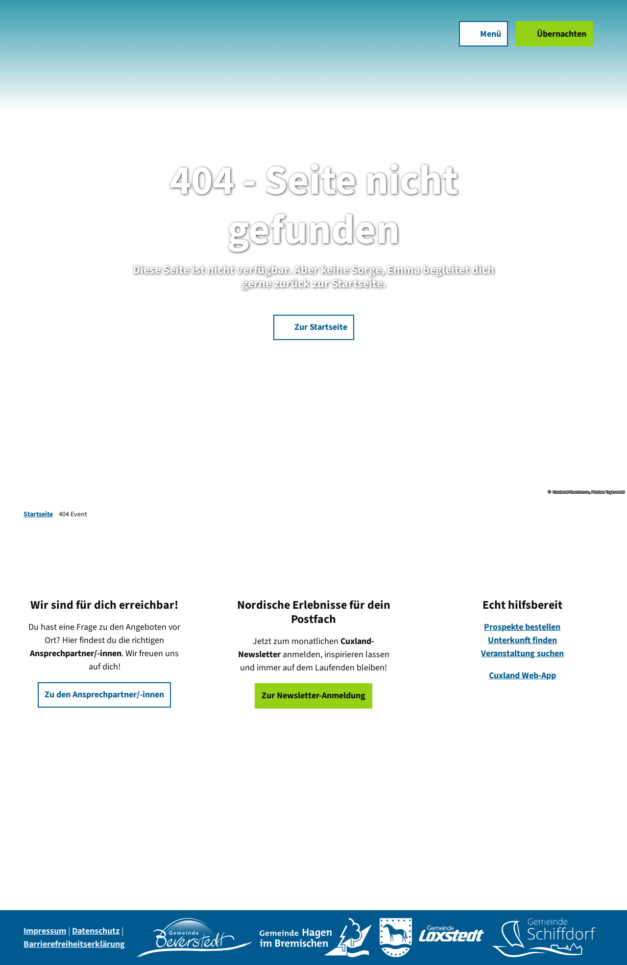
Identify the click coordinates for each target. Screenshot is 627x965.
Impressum (45, 931)
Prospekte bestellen (522, 627)
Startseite (38, 514)
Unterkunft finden (522, 640)
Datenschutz (96, 931)
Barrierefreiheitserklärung (74, 944)
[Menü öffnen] (478, 39)
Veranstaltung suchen (522, 653)
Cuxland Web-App (522, 675)
